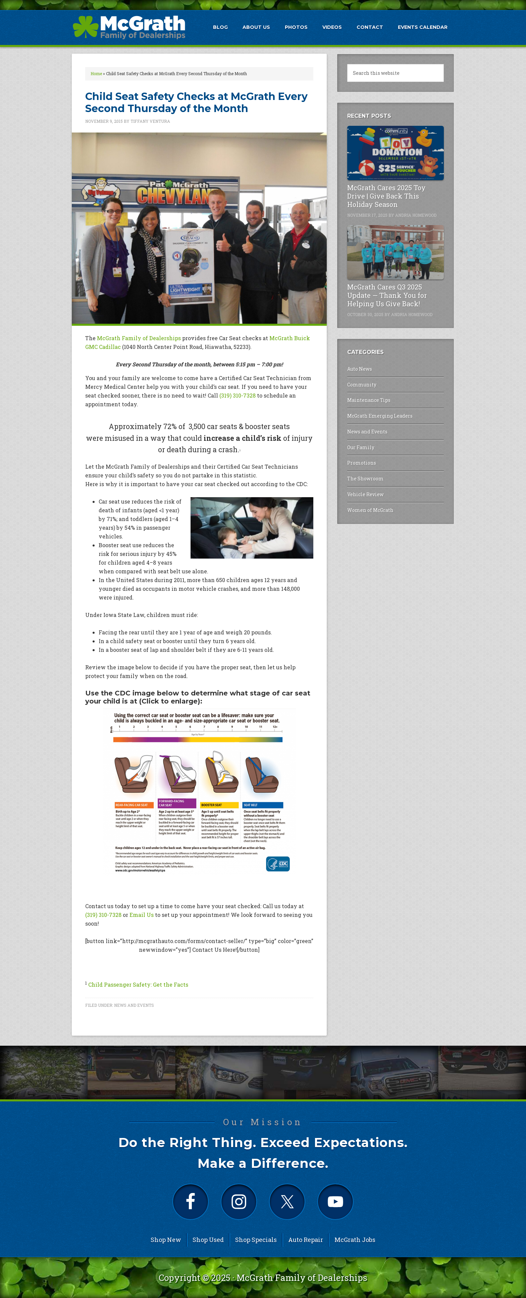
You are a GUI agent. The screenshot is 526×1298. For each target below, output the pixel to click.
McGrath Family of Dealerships (139, 338)
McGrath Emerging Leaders (380, 416)
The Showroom (365, 478)
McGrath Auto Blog (129, 27)
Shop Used (208, 1240)
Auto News (359, 369)
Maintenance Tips (368, 400)
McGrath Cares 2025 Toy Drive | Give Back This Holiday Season (386, 196)
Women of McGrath (370, 510)
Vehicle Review (365, 494)
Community (361, 384)
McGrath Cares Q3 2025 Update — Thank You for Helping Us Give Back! (387, 295)
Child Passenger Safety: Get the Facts (138, 984)
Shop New (166, 1240)
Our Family (360, 447)
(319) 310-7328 (237, 395)
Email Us (141, 914)
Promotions (361, 463)
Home (96, 73)
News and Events (134, 1005)
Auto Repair (305, 1240)
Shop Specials (256, 1240)
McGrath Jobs (354, 1240)
